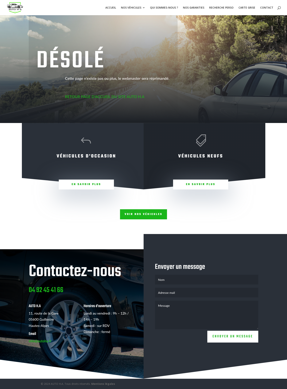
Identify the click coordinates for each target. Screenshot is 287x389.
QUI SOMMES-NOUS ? (164, 7)
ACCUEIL (110, 7)
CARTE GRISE (247, 7)
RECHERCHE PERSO (221, 7)
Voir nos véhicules (143, 214)
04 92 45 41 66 (46, 301)
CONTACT (266, 7)
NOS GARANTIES (193, 7)
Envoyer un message (233, 348)
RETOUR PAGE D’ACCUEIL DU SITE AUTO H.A (104, 96)
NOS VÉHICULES (131, 7)
